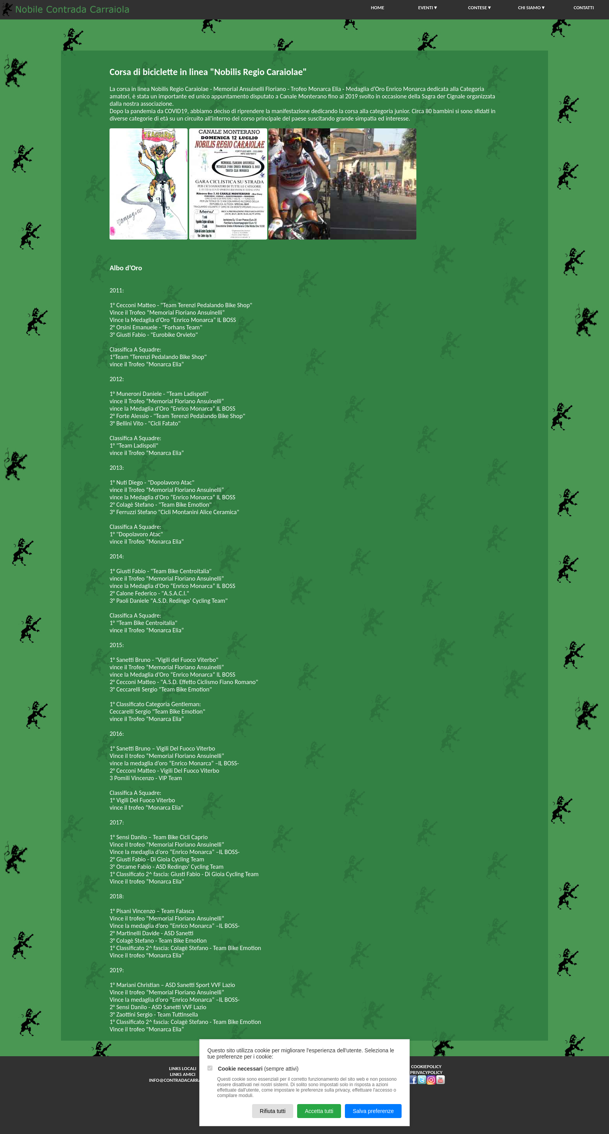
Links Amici (183, 1074)
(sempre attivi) (253, 1069)
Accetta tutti (319, 1111)
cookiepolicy (426, 1066)
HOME (377, 7)
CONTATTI (584, 7)
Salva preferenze (373, 1111)
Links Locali (182, 1068)
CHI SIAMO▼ (532, 7)
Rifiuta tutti (272, 1111)
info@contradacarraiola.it (182, 1080)
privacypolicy (426, 1072)
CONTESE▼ (480, 7)
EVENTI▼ (428, 7)
